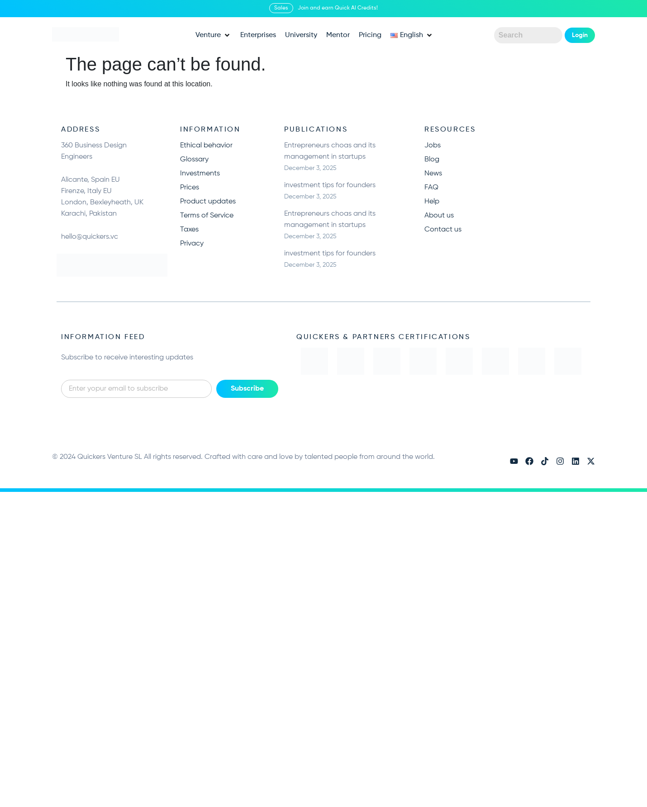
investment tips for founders (330, 185)
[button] (213, 35)
